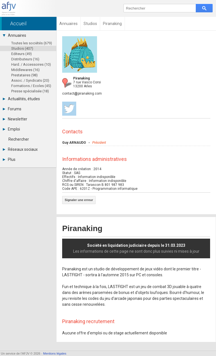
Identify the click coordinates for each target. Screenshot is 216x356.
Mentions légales (54, 353)
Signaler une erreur (79, 200)
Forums (12, 109)
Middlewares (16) (25, 70)
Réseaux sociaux (20, 149)
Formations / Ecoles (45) (31, 86)
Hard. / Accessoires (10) (31, 64)
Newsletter (15, 119)
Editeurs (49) (21, 54)
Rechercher (18, 139)
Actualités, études (21, 99)
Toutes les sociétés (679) (31, 43)
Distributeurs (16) (25, 59)
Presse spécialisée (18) (30, 91)
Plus (9, 159)
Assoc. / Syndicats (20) (30, 80)
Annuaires (14, 35)
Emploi (11, 129)
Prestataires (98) (24, 75)
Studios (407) (22, 48)
